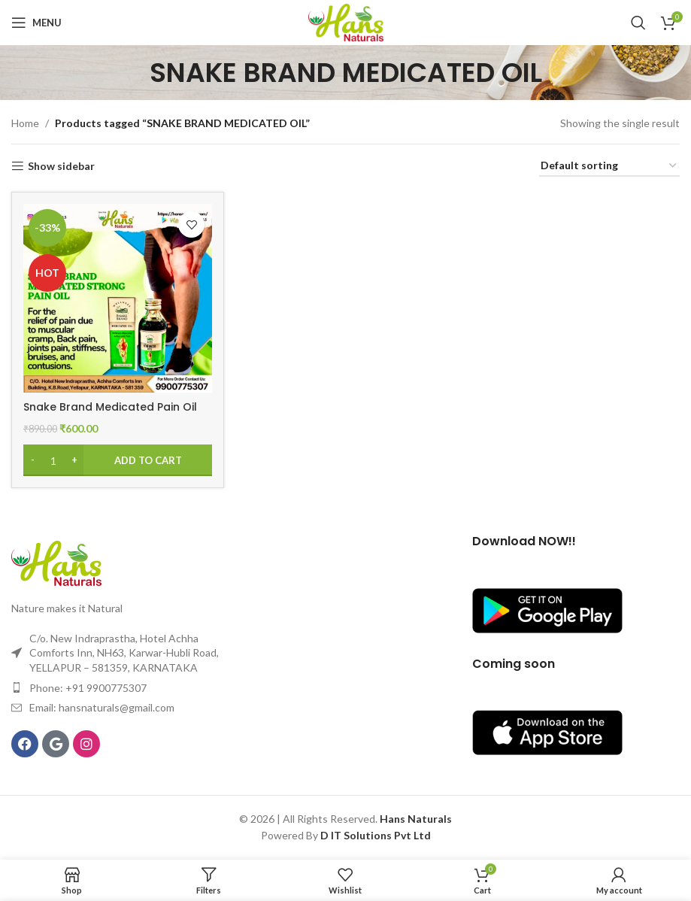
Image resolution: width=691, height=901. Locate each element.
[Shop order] (609, 166)
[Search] (638, 23)
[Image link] (56, 562)
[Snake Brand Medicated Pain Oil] (117, 298)
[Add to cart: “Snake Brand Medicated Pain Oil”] (117, 460)
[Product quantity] (53, 460)
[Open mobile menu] (36, 23)
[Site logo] (345, 21)
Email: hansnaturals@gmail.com (101, 707)
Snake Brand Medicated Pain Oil (110, 406)
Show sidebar (61, 166)
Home (25, 123)
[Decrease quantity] (32, 460)
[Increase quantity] (74, 460)
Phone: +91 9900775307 (88, 687)
